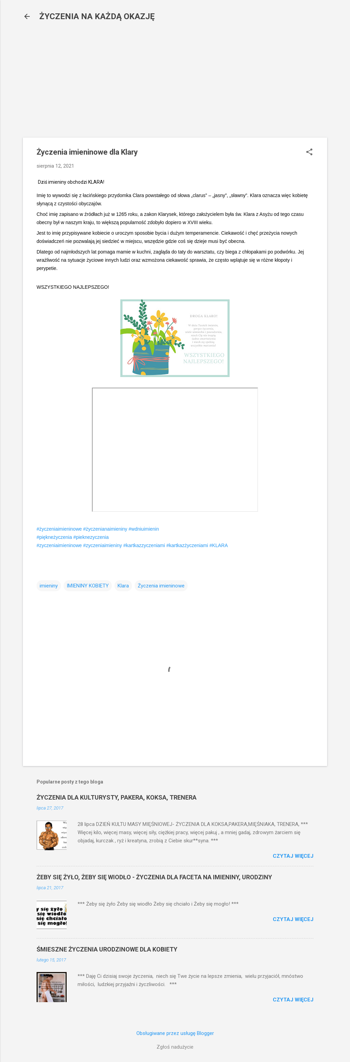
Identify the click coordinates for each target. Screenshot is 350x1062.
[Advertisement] (175, 77)
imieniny (49, 586)
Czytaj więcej (293, 856)
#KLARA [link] (219, 545)
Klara (123, 586)
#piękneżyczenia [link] (54, 537)
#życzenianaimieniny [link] (105, 529)
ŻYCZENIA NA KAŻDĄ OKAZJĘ (97, 16)
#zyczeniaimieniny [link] (102, 545)
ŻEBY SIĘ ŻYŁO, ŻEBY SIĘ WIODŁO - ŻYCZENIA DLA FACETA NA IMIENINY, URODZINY (154, 877)
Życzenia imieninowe (161, 586)
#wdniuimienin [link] (144, 529)
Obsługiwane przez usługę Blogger (175, 1033)
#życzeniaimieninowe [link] (59, 529)
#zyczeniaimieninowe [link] (59, 545)
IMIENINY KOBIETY (88, 586)
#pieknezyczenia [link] (91, 537)
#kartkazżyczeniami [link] (187, 545)
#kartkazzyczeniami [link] (144, 545)
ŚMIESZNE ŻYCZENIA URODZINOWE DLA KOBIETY (107, 949)
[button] (309, 152)
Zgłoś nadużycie (175, 1047)
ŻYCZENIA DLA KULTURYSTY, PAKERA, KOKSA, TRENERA (117, 797)
